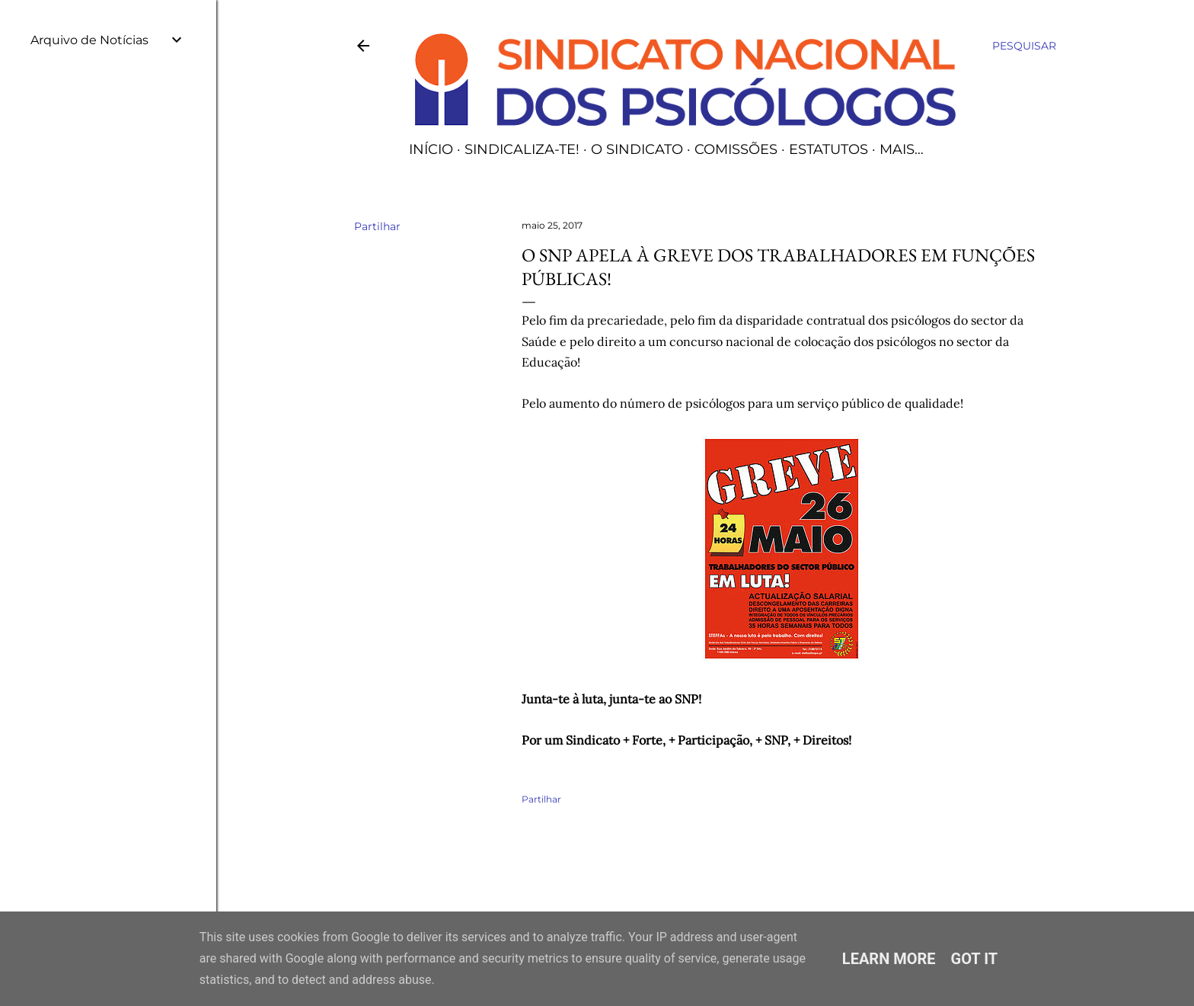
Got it (974, 959)
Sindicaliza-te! (522, 149)
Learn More (889, 959)
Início (431, 149)
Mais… (902, 149)
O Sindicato (637, 149)
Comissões (735, 149)
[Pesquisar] (1024, 45)
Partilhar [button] (377, 226)
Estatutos (828, 149)
